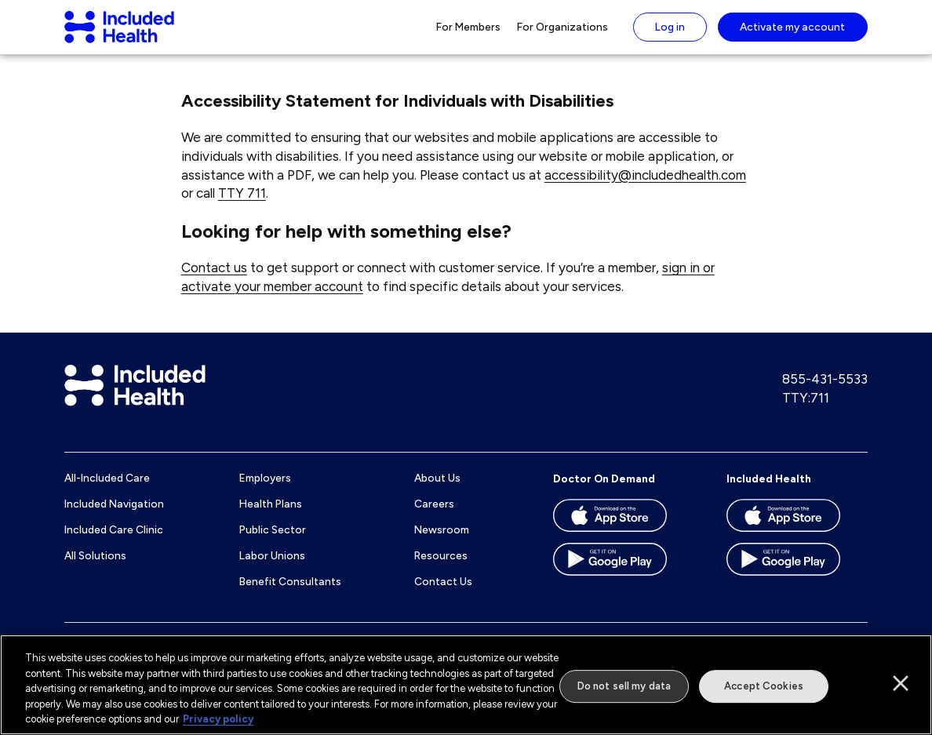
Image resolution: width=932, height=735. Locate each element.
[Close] (900, 683)
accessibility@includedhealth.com (645, 189)
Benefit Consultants (290, 595)
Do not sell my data (624, 686)
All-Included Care (107, 492)
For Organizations (562, 33)
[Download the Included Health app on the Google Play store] (797, 579)
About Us (437, 492)
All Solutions (95, 569)
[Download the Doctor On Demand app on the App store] (623, 535)
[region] (466, 685)
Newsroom (441, 544)
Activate (792, 33)
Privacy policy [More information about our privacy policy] (218, 719)
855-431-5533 (825, 394)
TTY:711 (805, 412)
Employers (265, 492)
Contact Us (443, 595)
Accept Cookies (763, 686)
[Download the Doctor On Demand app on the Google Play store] (623, 579)
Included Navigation (114, 518)
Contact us (214, 282)
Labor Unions (272, 569)
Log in (670, 33)
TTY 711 (242, 208)
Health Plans (270, 518)
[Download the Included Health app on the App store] (797, 535)
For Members (468, 33)
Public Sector (272, 544)
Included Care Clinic (113, 544)
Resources (441, 569)
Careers (434, 518)
